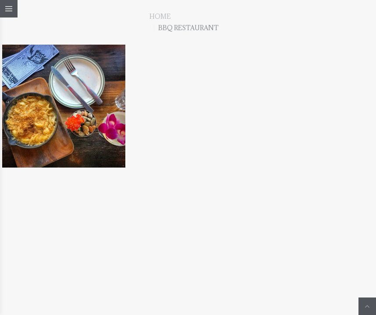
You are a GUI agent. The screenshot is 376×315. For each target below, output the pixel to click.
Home (159, 16)
